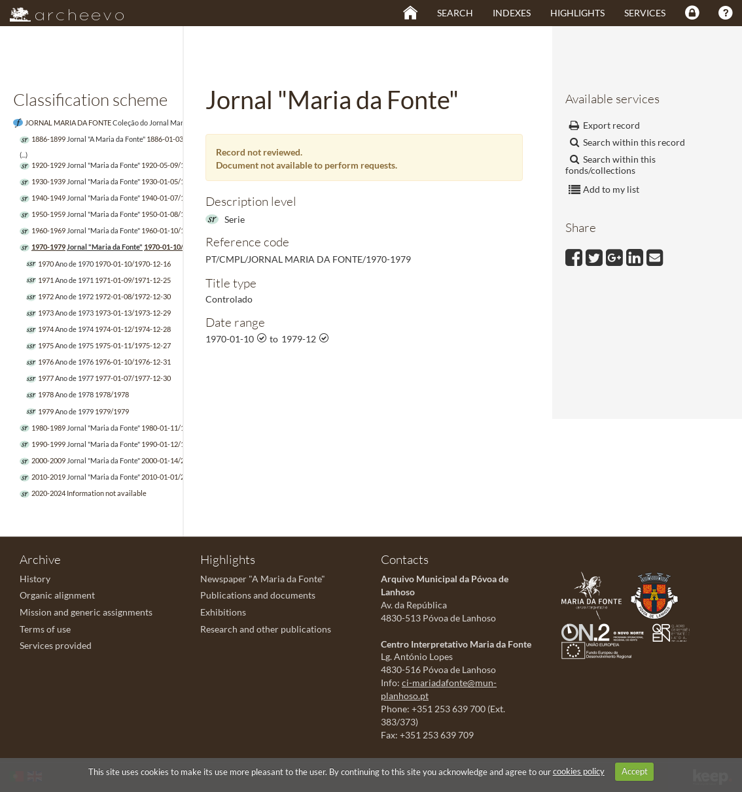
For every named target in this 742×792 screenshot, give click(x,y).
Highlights (577, 12)
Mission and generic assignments (86, 612)
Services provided (56, 645)
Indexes (512, 12)
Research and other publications (265, 629)
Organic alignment (57, 595)
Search (455, 12)
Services (644, 12)
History (35, 578)
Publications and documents (257, 595)
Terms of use (45, 629)
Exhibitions (223, 612)
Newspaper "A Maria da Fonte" (262, 578)
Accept (635, 771)
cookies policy (579, 771)
